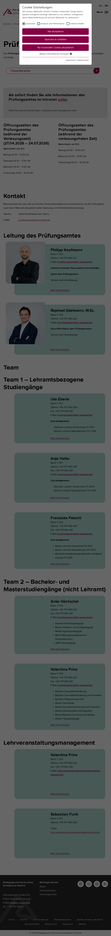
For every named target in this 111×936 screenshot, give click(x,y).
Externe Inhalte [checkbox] (77, 24)
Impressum (71, 60)
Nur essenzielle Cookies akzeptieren (55, 47)
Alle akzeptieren (56, 31)
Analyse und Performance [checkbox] (52, 24)
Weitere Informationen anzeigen (55, 54)
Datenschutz (83, 60)
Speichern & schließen (55, 39)
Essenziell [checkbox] (30, 24)
